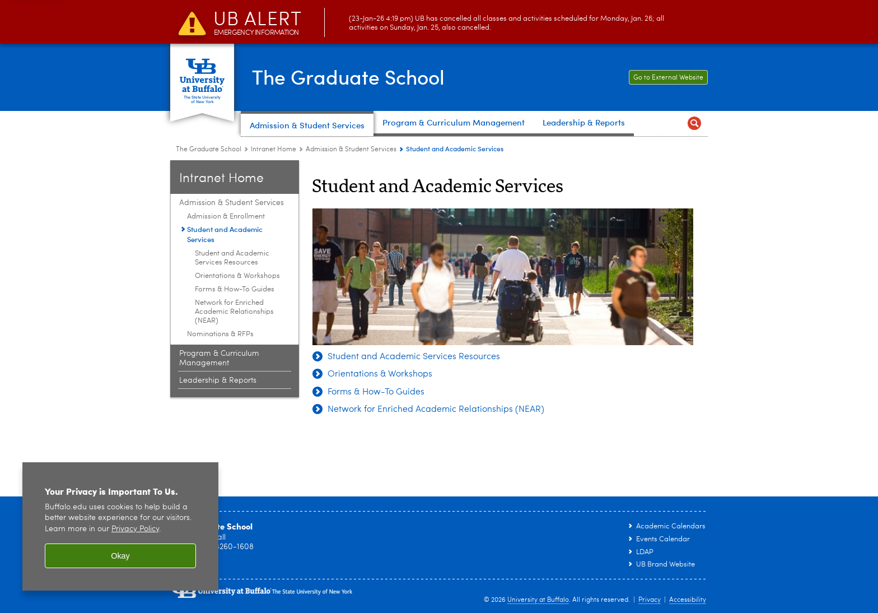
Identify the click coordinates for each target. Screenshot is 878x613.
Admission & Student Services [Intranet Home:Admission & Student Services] (351, 149)
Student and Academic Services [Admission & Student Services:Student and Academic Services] (225, 234)
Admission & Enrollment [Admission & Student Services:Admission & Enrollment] (226, 216)
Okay (120, 555)
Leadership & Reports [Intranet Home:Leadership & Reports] (217, 380)
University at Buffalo (538, 600)
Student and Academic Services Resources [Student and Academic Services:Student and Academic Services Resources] (232, 258)
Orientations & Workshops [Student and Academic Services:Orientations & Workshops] (237, 276)
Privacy (649, 600)
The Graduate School (351, 76)
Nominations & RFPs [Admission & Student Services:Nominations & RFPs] (220, 334)
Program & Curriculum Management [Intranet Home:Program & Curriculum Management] (219, 358)
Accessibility (687, 600)
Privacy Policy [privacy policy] (135, 529)
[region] (120, 526)
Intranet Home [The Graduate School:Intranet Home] (273, 149)
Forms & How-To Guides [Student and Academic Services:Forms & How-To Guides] (234, 289)
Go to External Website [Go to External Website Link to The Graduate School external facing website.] (666, 78)
